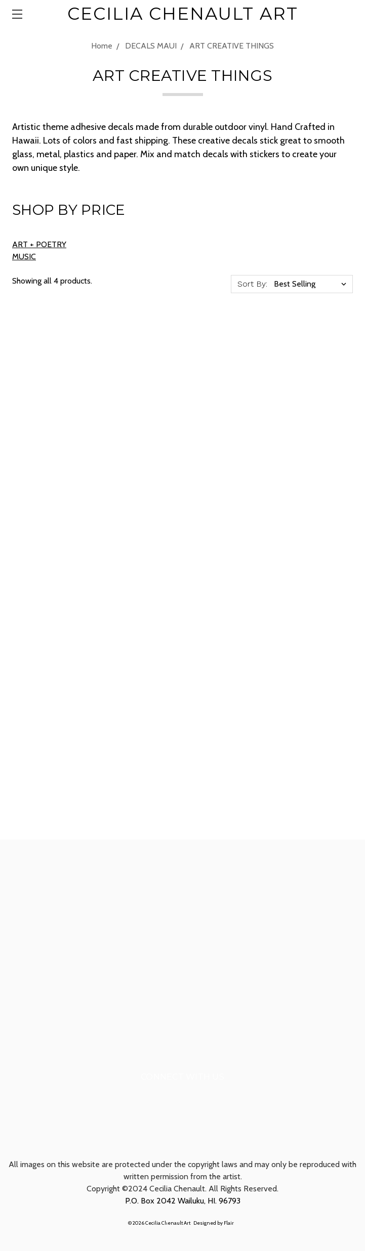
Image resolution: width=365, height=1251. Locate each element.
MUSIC (24, 256)
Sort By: (252, 284)
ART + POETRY (39, 244)
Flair (229, 1223)
